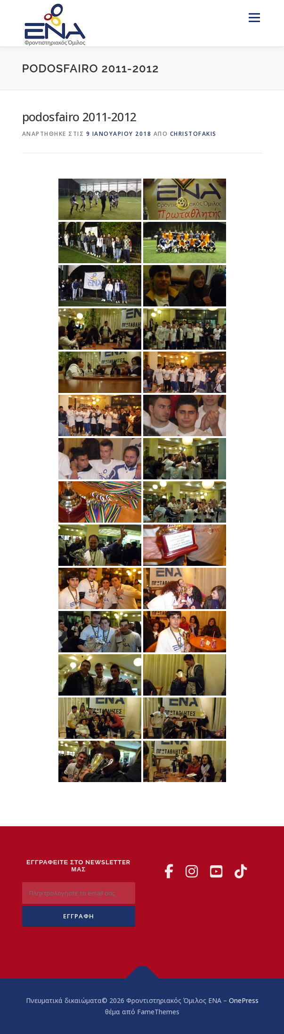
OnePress (244, 1000)
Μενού (254, 18)
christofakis (193, 134)
